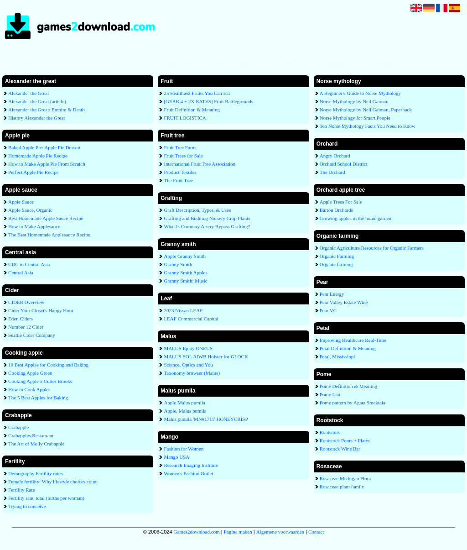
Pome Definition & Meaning (348, 386)
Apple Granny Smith (185, 256)
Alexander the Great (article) (37, 101)
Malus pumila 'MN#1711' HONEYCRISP (206, 419)
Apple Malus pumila (184, 402)
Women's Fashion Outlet (188, 473)
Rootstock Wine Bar (340, 448)
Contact (387, 58)
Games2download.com (197, 531)
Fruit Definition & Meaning (192, 109)
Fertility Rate (21, 489)
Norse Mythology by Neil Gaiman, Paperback (366, 109)
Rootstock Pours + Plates (345, 440)
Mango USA (176, 457)
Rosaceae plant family (342, 486)
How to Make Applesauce (34, 226)
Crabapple (18, 427)
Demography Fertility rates (35, 473)
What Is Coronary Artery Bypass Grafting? (207, 226)
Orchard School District (344, 164)
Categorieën (130, 58)
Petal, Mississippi (337, 356)
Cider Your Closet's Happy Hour (40, 310)
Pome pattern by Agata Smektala (352, 402)
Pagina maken (238, 531)
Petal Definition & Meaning (348, 348)
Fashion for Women (183, 448)
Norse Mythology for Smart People (355, 117)
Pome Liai (330, 394)
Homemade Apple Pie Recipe (37, 155)
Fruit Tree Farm (180, 147)
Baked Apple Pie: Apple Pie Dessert (44, 147)
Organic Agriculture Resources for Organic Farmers (372, 248)
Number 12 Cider (25, 327)
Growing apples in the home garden (355, 218)
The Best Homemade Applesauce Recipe (49, 234)
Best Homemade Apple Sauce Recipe (45, 218)
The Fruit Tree (178, 180)
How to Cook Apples (29, 389)
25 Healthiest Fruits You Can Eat (197, 93)
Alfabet (79, 58)
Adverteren (284, 58)
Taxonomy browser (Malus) (192, 373)
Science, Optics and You (188, 364)
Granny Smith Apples (185, 272)
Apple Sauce (21, 201)
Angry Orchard (335, 155)
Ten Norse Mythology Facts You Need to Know (367, 126)
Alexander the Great (28, 93)
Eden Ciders (20, 318)
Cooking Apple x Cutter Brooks (40, 381)
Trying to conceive (27, 506)
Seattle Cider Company (31, 335)
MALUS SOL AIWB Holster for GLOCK (206, 356)
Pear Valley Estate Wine (344, 302)
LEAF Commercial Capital (191, 318)
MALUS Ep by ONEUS (188, 348)
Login (335, 58)
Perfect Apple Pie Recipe (33, 172)
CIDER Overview (26, 302)
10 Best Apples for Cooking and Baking (48, 364)
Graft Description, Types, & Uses (197, 210)
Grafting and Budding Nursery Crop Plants (207, 218)
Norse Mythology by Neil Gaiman (354, 101)
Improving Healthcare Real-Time (353, 340)
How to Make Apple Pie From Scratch (46, 164)
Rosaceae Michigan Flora (345, 478)
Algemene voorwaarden (280, 531)
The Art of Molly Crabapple (36, 443)
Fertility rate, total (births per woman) (46, 498)
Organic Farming (337, 256)
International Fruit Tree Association (199, 164)
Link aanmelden (182, 58)
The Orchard (332, 172)
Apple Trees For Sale (341, 201)
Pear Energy (332, 294)
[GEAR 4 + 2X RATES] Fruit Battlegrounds (208, 101)
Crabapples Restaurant (30, 435)
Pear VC (328, 310)
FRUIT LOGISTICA (185, 117)
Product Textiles (180, 172)
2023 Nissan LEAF (183, 310)
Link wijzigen (233, 58)
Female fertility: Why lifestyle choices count (53, 481)
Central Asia (20, 272)
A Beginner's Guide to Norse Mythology (360, 93)
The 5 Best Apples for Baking (38, 397)
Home (27, 58)
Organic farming (336, 264)
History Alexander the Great (36, 117)
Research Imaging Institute (191, 465)
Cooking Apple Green (30, 373)
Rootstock (330, 432)
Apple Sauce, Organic (30, 210)
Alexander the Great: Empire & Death (46, 109)
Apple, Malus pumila (185, 411)
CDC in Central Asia (29, 264)
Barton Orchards (336, 210)
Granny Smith (178, 264)
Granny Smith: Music (185, 280)
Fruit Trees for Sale (183, 155)
